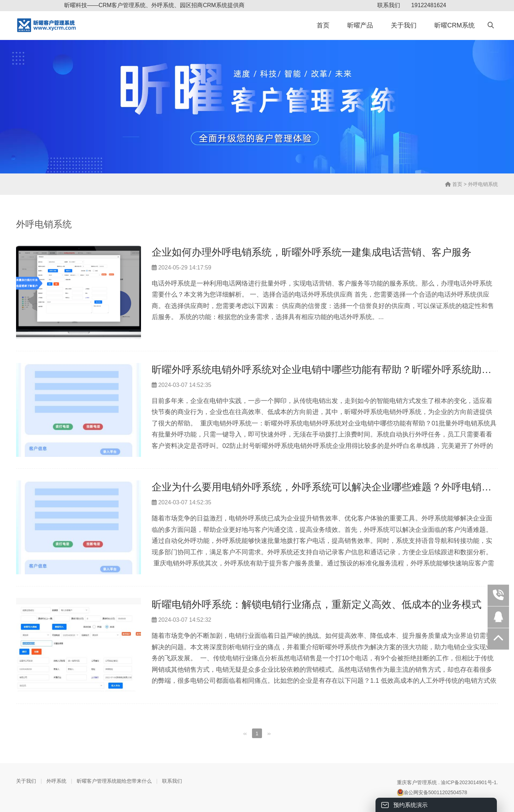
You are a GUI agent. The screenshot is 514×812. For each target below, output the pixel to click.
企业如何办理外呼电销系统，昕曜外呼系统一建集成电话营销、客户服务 (312, 252)
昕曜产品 (360, 25)
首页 (323, 25)
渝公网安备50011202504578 (432, 792)
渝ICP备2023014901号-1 (469, 782)
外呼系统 (56, 781)
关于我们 (404, 25)
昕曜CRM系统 (454, 25)
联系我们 (388, 5)
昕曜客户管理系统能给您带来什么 (114, 781)
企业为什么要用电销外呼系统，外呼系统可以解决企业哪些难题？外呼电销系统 (327, 487)
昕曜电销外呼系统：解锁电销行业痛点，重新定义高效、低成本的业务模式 (317, 604)
